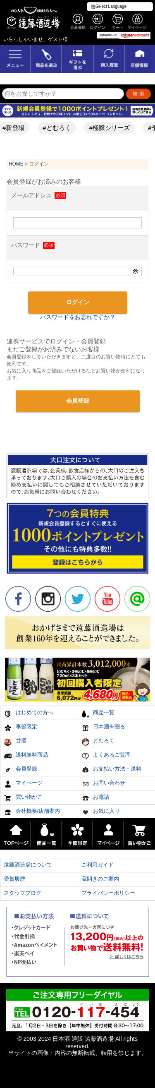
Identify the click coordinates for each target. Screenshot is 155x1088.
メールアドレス (38, 195)
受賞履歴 (14, 879)
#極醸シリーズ (112, 127)
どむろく (98, 741)
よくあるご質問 (106, 756)
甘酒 (15, 741)
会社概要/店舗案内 (32, 812)
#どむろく (59, 127)
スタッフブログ (22, 893)
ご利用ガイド (97, 865)
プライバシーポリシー (108, 893)
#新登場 (16, 127)
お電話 (95, 798)
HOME (16, 164)
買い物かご (23, 798)
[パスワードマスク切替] (135, 271)
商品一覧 (98, 713)
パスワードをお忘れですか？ (77, 317)
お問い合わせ (103, 784)
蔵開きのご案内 (100, 879)
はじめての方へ (28, 713)
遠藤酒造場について (28, 865)
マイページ (23, 784)
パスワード (32, 245)
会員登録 (20, 770)
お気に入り (100, 812)
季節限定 (20, 727)
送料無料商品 (26, 756)
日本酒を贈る (103, 727)
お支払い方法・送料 (111, 770)
